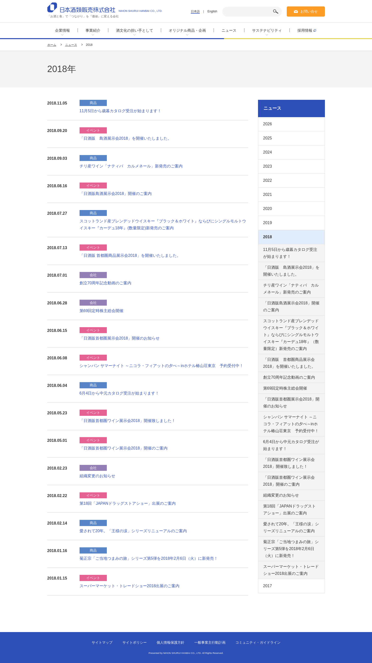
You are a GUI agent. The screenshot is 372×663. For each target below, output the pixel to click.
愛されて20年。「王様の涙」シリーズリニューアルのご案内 (133, 531)
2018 (267, 237)
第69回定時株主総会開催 (102, 311)
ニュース (229, 30)
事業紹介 (93, 30)
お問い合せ (309, 11)
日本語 (195, 11)
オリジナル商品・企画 (187, 30)
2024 (267, 152)
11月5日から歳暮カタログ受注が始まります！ (121, 111)
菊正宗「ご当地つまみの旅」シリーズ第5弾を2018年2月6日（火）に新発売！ (149, 558)
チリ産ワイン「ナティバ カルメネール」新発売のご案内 (131, 166)
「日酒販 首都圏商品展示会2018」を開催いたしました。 (130, 255)
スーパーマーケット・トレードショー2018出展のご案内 (130, 586)
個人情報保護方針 (170, 642)
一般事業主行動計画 (210, 642)
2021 (267, 194)
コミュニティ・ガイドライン (258, 642)
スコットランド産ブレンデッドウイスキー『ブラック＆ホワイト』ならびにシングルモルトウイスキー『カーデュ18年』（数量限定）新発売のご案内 (291, 335)
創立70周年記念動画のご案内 (106, 283)
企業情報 (62, 30)
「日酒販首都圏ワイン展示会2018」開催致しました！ (128, 421)
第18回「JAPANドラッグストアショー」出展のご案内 (128, 503)
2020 (267, 209)
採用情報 (306, 30)
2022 (267, 180)
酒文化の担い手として (134, 30)
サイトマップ (102, 642)
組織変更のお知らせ (97, 476)
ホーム (51, 45)
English (212, 11)
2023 (267, 166)
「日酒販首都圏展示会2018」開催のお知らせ (120, 338)
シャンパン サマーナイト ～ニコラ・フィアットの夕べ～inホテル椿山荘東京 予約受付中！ (161, 366)
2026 (267, 124)
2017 (267, 586)
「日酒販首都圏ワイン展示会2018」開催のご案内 (124, 448)
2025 (267, 138)
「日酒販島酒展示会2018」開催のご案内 (116, 193)
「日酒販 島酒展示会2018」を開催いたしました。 (126, 138)
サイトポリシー (134, 642)
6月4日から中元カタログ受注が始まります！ (119, 393)
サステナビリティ (267, 30)
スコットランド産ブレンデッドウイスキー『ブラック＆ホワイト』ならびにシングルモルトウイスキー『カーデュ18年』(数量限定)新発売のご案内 (163, 224)
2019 (267, 223)
